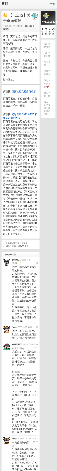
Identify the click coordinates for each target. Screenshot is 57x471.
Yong (17, 371)
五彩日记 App (47, 94)
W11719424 (18, 26)
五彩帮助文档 (47, 45)
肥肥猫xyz (20, 348)
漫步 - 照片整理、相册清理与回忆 (47, 108)
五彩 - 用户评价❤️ (47, 83)
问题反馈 (7, 26)
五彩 (5, 3)
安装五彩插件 (47, 73)
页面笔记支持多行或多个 (17, 243)
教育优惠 (47, 63)
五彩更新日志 (47, 54)
